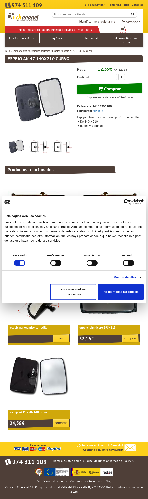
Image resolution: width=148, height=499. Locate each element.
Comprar (109, 89)
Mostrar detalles (125, 277)
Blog (126, 5)
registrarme (107, 21)
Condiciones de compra (52, 481)
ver (61, 338)
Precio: (81, 69)
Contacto (137, 5)
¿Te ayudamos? (96, 5)
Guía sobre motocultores (86, 481)
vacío (131, 22)
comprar (130, 338)
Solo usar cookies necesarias (73, 292)
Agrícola (56, 38)
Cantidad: (83, 77)
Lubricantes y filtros (22, 38)
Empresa (115, 5)
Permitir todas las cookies (121, 291)
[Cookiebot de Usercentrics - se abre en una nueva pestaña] (127, 202)
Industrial (91, 38)
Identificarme (88, 21)
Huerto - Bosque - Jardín (126, 40)
